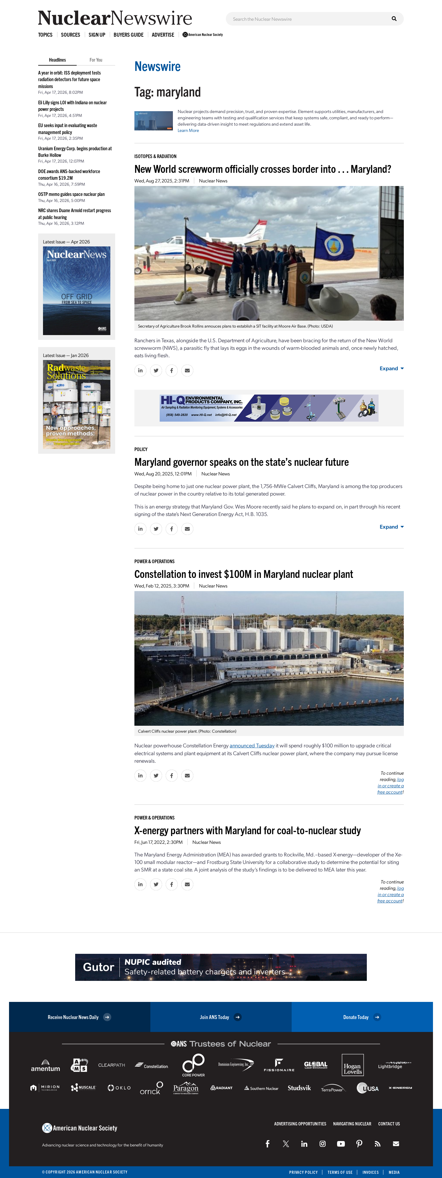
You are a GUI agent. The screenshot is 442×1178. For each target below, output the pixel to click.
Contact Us (389, 1123)
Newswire (157, 65)
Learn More (188, 130)
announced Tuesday (252, 745)
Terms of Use (340, 1172)
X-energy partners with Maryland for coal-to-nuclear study (247, 829)
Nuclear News (213, 180)
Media (394, 1172)
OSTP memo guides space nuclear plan (71, 194)
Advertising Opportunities (300, 1123)
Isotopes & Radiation (155, 156)
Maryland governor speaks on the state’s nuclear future (241, 461)
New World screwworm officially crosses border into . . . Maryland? (262, 168)
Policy (140, 449)
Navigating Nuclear (352, 1123)
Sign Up (97, 34)
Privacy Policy (303, 1172)
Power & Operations (154, 561)
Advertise (163, 34)
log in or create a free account (390, 785)
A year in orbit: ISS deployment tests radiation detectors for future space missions (69, 79)
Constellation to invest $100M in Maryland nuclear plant (243, 573)
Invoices (371, 1172)
